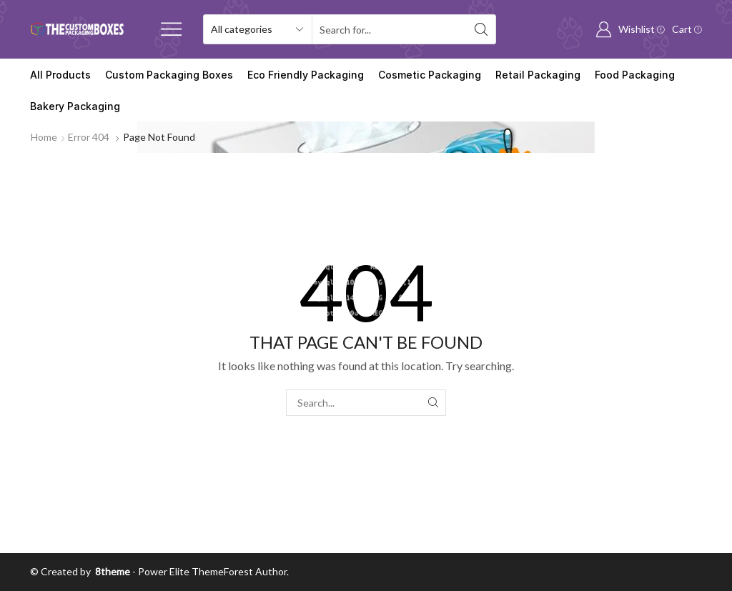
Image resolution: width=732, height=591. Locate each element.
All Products (60, 75)
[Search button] (481, 29)
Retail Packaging (537, 75)
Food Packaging (635, 75)
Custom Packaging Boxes (169, 75)
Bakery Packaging (75, 106)
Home (44, 137)
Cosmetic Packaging (429, 75)
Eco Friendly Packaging (305, 75)
